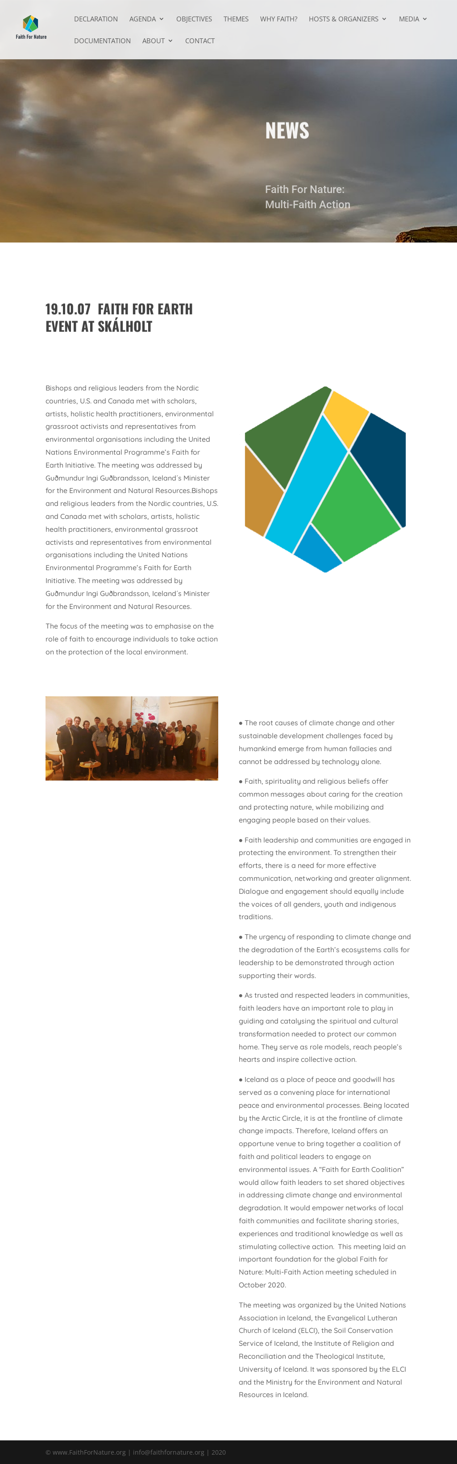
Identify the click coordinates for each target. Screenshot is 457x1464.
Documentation (102, 41)
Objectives (194, 19)
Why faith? (278, 19)
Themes (236, 19)
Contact (200, 41)
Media (409, 19)
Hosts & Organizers (343, 19)
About (153, 41)
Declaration (96, 19)
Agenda (142, 19)
